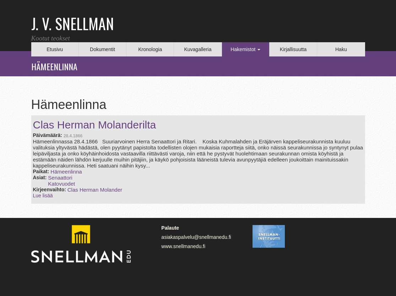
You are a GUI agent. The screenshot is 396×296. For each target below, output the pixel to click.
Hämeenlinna (66, 172)
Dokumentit (102, 49)
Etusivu (55, 49)
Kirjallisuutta (293, 49)
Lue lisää (43, 195)
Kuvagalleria (197, 49)
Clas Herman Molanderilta (94, 125)
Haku (341, 49)
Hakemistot (245, 49)
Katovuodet (61, 184)
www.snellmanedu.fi (183, 246)
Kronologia (150, 49)
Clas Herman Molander (94, 190)
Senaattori (60, 178)
